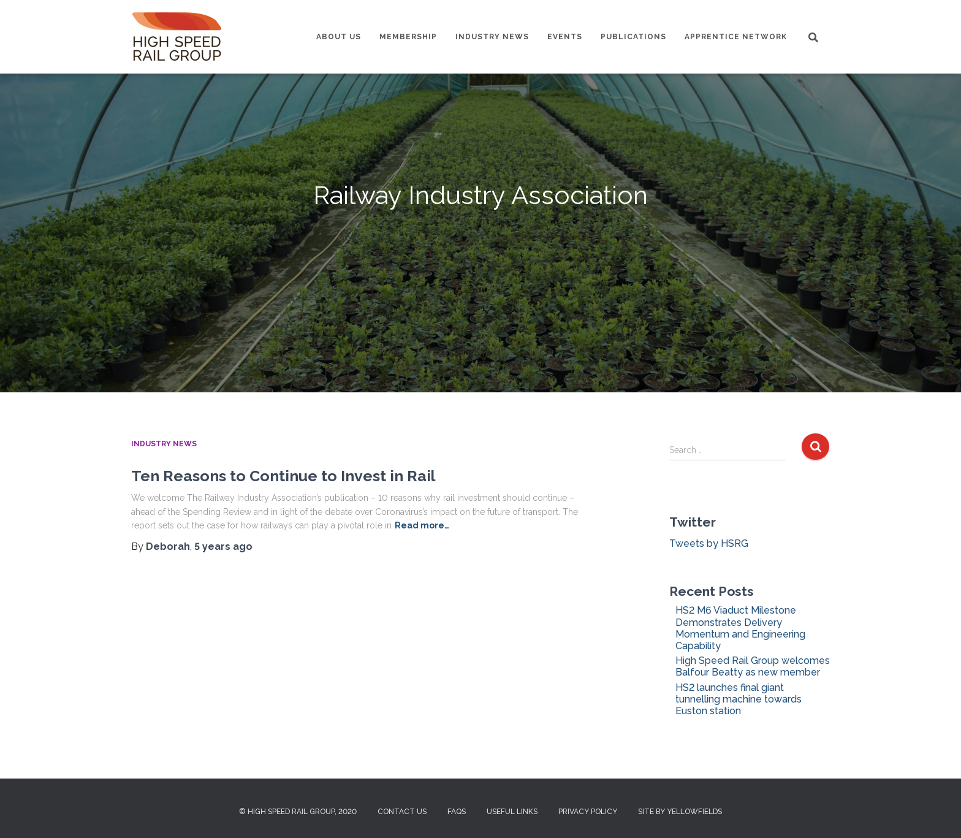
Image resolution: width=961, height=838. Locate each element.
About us (338, 36)
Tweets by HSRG (708, 543)
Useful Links (512, 811)
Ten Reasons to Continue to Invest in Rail (283, 476)
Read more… (422, 525)
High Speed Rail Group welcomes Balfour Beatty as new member (752, 666)
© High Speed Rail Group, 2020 (298, 811)
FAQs (456, 811)
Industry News (492, 36)
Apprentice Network (736, 36)
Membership (408, 36)
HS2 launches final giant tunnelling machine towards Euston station (738, 699)
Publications (633, 36)
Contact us (402, 811)
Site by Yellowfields (680, 811)
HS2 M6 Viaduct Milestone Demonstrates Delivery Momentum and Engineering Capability (740, 628)
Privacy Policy (587, 811)
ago (223, 546)
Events (564, 36)
